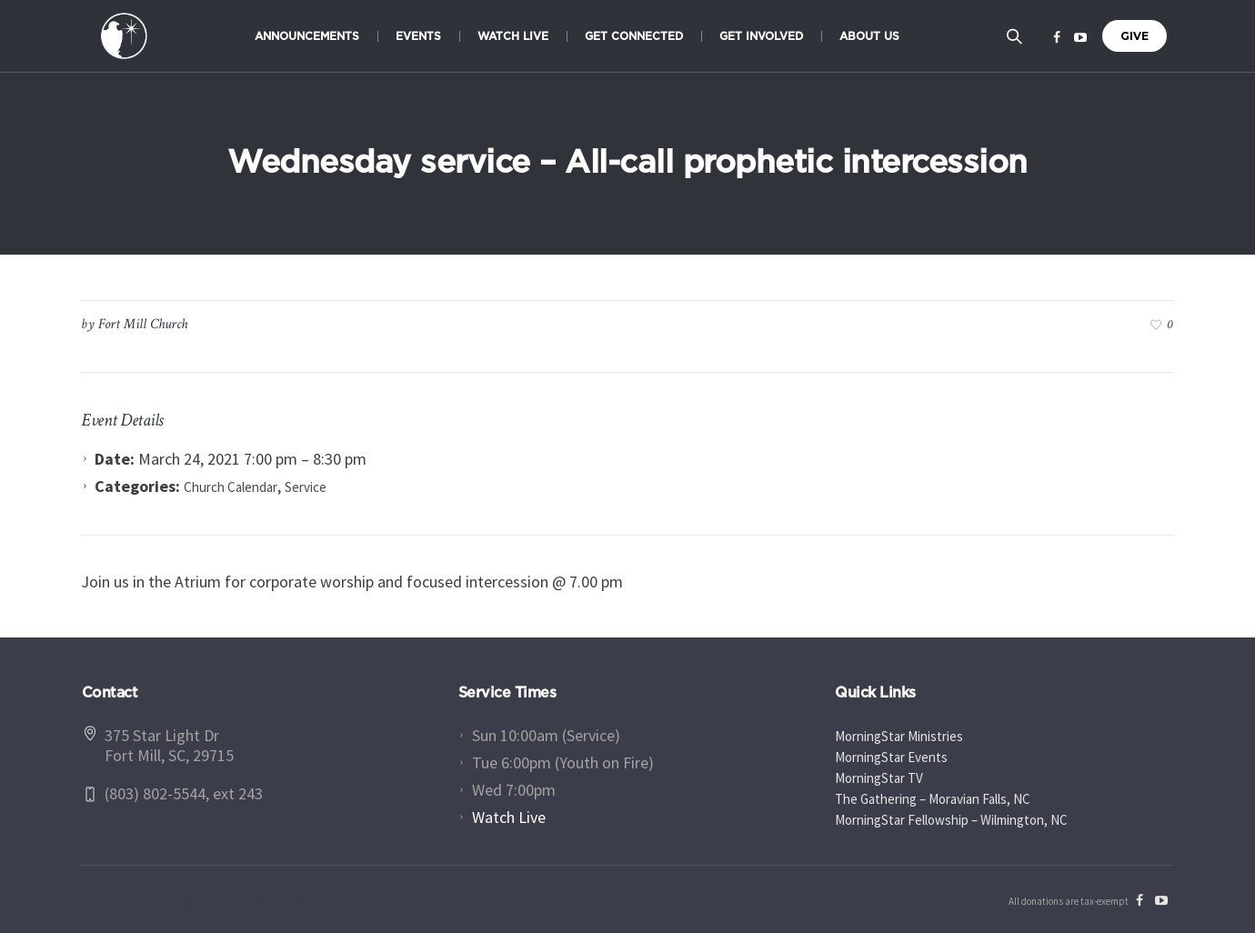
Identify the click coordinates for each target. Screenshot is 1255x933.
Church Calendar (230, 487)
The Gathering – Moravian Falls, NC (932, 799)
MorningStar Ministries (899, 736)
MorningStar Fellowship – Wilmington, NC (951, 819)
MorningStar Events (891, 757)
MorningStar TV (879, 778)
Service (305, 487)
